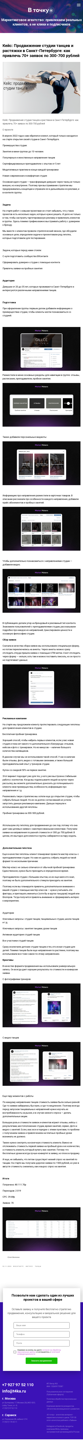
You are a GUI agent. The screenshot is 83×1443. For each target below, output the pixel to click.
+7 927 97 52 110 (18, 1388)
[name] (42, 1329)
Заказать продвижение (41, 1364)
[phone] (42, 1338)
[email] (42, 1347)
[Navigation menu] (78, 5)
